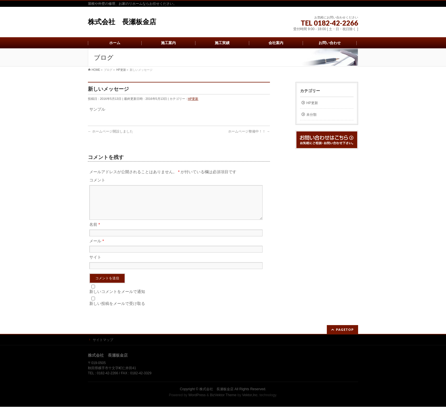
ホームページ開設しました (110, 131)
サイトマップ (103, 340)
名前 (94, 231)
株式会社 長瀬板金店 (122, 22)
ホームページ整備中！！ (249, 131)
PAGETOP (345, 330)
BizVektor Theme (223, 395)
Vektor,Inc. (250, 395)
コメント (97, 180)
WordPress (197, 395)
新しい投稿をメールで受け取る (117, 310)
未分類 (311, 115)
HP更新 (193, 98)
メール (96, 247)
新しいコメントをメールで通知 (117, 298)
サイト (95, 264)
